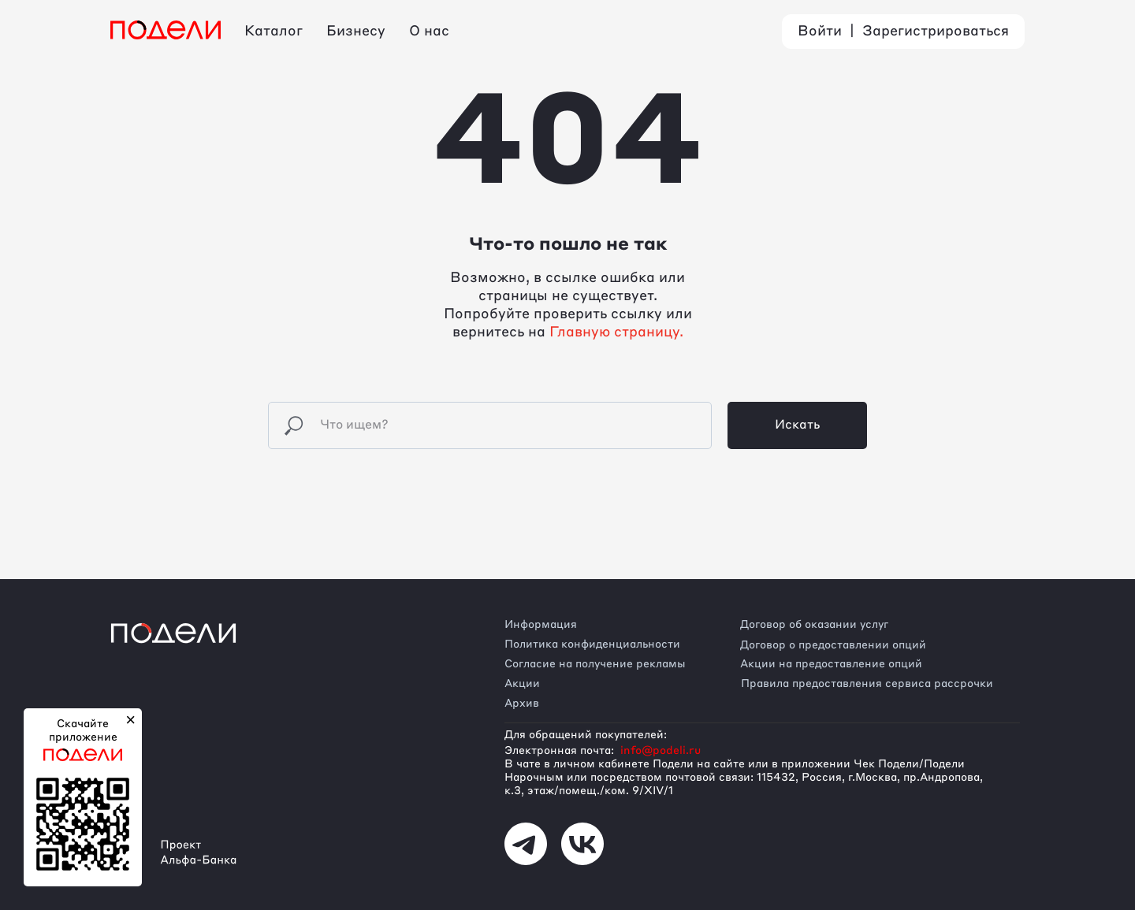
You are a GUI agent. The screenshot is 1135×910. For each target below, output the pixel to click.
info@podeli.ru (660, 750)
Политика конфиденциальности (592, 644)
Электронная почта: (559, 750)
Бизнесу (355, 31)
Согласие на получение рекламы (595, 664)
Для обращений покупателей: (585, 735)
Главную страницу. (616, 332)
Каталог (273, 31)
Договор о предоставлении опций (833, 645)
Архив (521, 703)
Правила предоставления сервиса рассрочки (867, 683)
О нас (429, 31)
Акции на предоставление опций (831, 664)
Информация (540, 624)
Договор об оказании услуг (814, 624)
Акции (522, 683)
